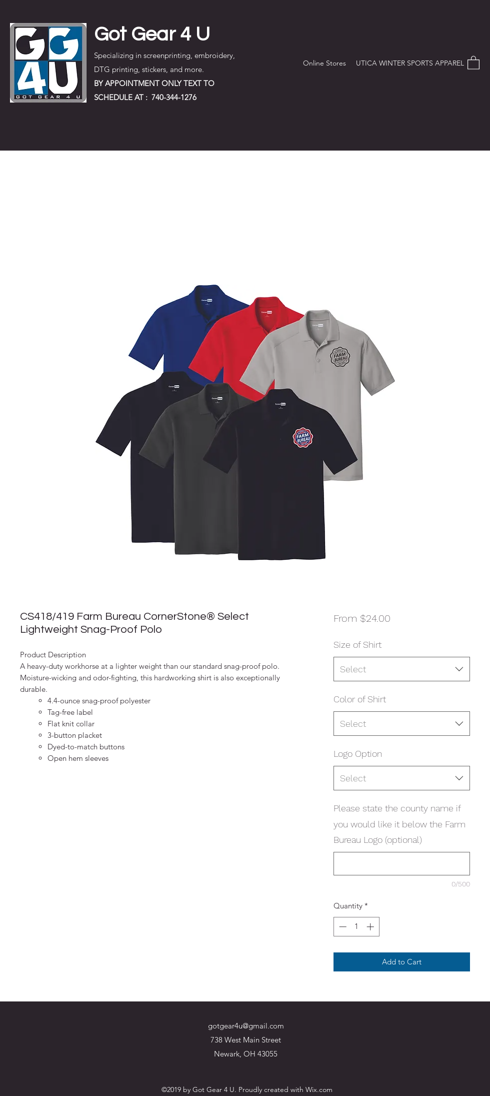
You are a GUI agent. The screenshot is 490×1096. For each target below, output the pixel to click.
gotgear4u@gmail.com (246, 1025)
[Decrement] (341, 926)
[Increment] (371, 926)
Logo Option (358, 753)
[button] (474, 62)
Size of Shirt (358, 644)
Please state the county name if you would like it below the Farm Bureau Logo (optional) (400, 824)
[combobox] (402, 669)
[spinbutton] (356, 926)
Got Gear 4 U (152, 34)
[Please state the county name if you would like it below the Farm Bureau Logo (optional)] (402, 863)
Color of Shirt (360, 699)
